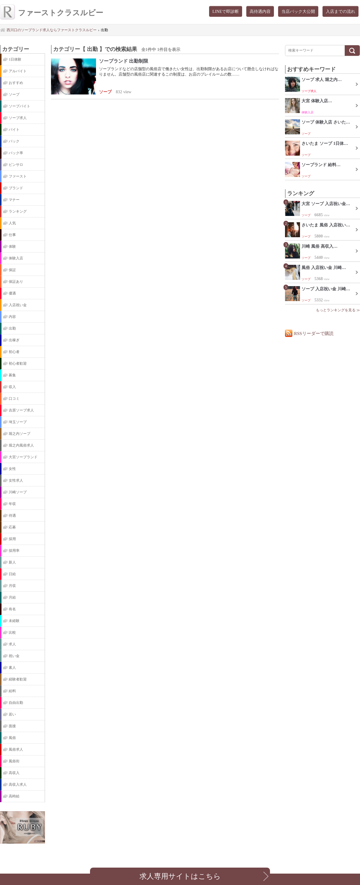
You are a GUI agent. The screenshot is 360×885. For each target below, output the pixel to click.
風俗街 (14, 761)
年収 (12, 504)
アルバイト (18, 71)
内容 (12, 316)
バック (14, 141)
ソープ (14, 94)
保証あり (16, 281)
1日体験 (15, 59)
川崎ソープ (18, 492)
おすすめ (16, 83)
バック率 (16, 153)
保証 (12, 270)
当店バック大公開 (298, 11)
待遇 (12, 515)
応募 (12, 527)
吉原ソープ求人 (21, 410)
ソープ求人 (18, 118)
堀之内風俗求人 (21, 445)
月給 (12, 597)
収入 (12, 387)
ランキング (18, 211)
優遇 (12, 293)
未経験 (14, 621)
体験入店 (16, 258)
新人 (12, 562)
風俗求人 (16, 749)
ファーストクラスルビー (51, 12)
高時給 (14, 796)
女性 (12, 469)
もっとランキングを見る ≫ (338, 310)
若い (12, 714)
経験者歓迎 (18, 679)
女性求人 (16, 480)
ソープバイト (19, 106)
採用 (12, 539)
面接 (12, 726)
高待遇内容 (260, 11)
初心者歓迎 (18, 363)
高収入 (14, 773)
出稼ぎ (14, 340)
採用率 (14, 550)
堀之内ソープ (19, 433)
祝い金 (14, 656)
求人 (12, 644)
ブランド (16, 188)
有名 (12, 609)
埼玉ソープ (18, 422)
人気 (12, 223)
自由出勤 (16, 702)
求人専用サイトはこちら (180, 876)
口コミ (14, 398)
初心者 (14, 352)
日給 (12, 574)
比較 (12, 632)
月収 (12, 586)
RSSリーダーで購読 (314, 333)
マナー (14, 200)
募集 (12, 375)
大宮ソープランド (23, 457)
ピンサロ (16, 164)
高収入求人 (18, 784)
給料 (12, 691)
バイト (14, 129)
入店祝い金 (18, 305)
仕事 (12, 235)
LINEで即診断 (225, 11)
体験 (12, 246)
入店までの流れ (340, 11)
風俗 (12, 738)
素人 (12, 667)
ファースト (18, 176)
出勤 (12, 328)
